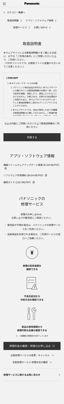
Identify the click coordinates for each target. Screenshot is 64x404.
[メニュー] (4, 3)
